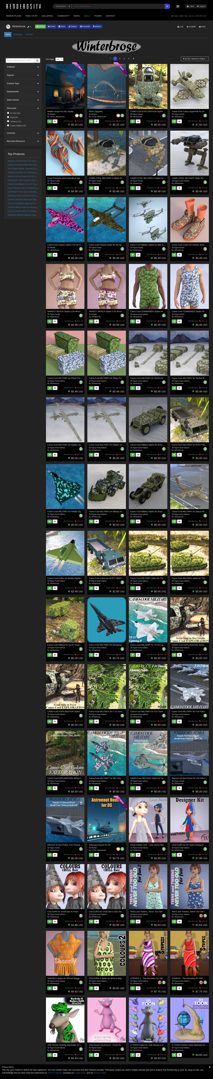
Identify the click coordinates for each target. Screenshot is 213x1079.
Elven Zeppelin (95, 111)
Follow (40, 26)
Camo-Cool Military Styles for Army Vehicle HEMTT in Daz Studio (36, 203)
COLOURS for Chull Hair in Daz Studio (107, 911)
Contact (110, 16)
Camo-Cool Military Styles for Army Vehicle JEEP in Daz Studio (159, 445)
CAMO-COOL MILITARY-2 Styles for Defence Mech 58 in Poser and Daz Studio (166, 178)
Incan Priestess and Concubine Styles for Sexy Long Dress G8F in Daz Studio (83, 178)
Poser (98, 16)
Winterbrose (60, 117)
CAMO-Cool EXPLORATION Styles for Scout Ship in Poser (33, 199)
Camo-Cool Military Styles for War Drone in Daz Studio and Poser (160, 245)
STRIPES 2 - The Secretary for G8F (146, 978)
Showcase (17, 34)
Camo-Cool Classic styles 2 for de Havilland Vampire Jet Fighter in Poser (80, 245)
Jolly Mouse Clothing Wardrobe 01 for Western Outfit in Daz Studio (78, 1045)
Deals (87, 16)
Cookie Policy (80, 1073)
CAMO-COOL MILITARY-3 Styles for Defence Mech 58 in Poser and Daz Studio (125, 178)
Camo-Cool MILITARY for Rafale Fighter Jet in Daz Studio (73, 511)
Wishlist (97, 26)
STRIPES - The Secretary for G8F (187, 978)
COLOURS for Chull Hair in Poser (62, 911)
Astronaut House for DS (100, 845)
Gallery (73, 26)
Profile (51, 26)
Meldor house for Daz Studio (60, 111)
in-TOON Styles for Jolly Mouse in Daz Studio (151, 1045)
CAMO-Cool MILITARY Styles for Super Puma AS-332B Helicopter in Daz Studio (167, 778)
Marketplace (13, 16)
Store (62, 26)
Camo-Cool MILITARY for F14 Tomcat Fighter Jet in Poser (156, 711)
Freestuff (85, 26)
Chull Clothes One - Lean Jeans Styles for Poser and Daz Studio (159, 845)
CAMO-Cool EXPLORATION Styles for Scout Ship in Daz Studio (35, 165)
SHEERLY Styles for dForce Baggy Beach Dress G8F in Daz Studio (78, 978)
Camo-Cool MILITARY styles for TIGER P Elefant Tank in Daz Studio (161, 578)
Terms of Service (55, 1073)
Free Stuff (31, 16)
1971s (52, 117)
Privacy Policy (100, 1073)
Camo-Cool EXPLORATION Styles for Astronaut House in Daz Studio (79, 778)
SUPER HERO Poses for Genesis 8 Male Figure (28, 207)
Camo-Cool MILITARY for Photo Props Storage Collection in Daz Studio (80, 378)
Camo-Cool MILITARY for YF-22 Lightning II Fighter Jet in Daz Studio (162, 645)
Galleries (47, 16)
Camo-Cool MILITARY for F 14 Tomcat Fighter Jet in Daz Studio (118, 711)
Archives (29, 34)
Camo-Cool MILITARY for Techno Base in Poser (152, 378)
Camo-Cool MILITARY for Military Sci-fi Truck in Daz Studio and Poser (121, 511)
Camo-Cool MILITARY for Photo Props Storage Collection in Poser (119, 378)
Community (63, 16)
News (77, 16)
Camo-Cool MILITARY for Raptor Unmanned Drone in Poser (74, 445)
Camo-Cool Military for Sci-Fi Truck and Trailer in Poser (31, 184)
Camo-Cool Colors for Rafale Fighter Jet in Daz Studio (72, 578)
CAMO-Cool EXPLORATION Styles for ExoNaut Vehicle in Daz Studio (162, 111)
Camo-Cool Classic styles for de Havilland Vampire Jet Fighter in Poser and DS (125, 245)
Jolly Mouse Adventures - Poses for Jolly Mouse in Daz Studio (117, 1045)
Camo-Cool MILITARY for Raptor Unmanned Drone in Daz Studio (119, 445)
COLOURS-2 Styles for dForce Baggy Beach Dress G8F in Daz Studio (121, 978)
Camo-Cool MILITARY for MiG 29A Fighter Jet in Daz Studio (116, 778)
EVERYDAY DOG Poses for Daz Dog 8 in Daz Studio (30, 180)
